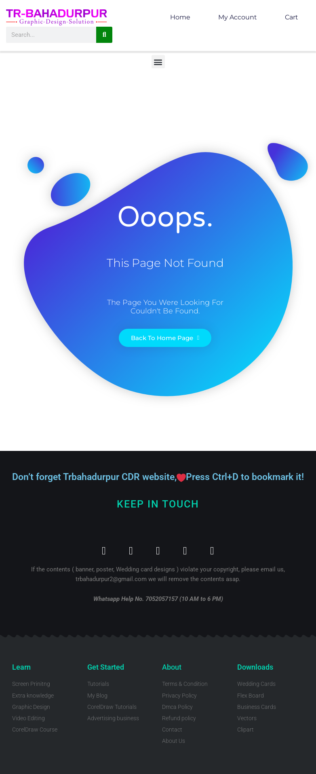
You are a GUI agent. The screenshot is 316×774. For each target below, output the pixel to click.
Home (180, 17)
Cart (291, 17)
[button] (158, 61)
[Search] (104, 35)
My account (237, 17)
